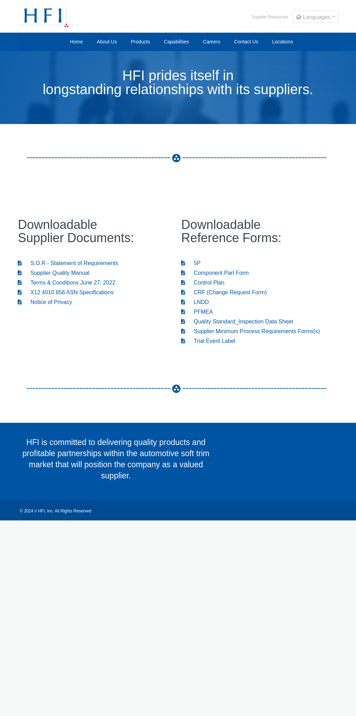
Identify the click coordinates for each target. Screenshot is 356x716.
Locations (282, 41)
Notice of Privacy (45, 302)
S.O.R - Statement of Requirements (68, 263)
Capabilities (176, 41)
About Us (107, 41)
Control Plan (202, 283)
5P (191, 263)
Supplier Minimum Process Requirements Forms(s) (250, 331)
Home (76, 41)
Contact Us (246, 41)
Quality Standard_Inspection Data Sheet (237, 321)
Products (140, 41)
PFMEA (197, 312)
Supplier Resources (270, 17)
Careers (211, 41)
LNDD (195, 302)
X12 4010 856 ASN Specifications (65, 292)
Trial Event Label (208, 341)
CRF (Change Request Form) (224, 292)
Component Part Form (215, 273)
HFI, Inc (45, 511)
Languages (313, 17)
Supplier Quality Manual (53, 273)
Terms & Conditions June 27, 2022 (66, 283)
